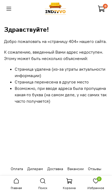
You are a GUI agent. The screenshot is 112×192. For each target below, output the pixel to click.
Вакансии (75, 168)
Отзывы (94, 168)
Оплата (17, 168)
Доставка (55, 168)
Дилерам (35, 168)
